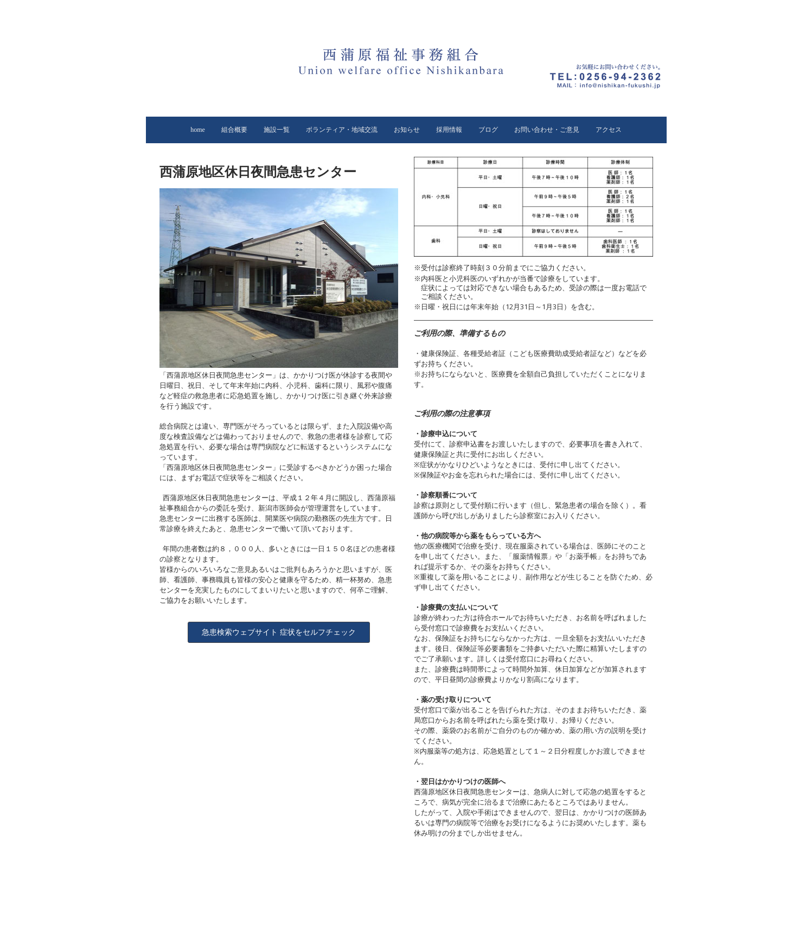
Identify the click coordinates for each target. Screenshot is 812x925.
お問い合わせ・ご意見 (546, 129)
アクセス (609, 129)
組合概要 (234, 129)
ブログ (488, 129)
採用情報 (449, 129)
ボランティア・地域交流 (342, 129)
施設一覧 (277, 129)
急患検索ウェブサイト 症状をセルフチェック (279, 632)
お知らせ (407, 129)
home (197, 129)
